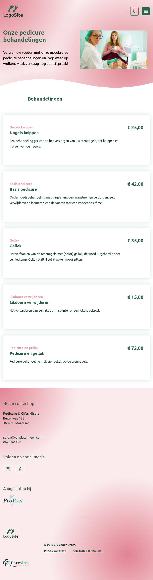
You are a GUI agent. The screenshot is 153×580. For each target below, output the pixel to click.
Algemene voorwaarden (87, 550)
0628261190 (134, 11)
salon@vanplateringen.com (22, 437)
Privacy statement (55, 550)
